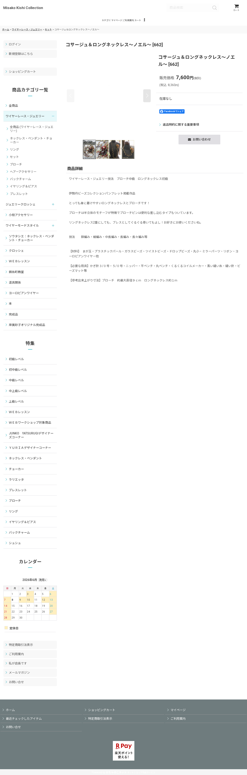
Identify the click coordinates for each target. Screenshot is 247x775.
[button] (170, 22)
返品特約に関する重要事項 (179, 128)
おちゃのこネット (116, 772)
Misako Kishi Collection (23, 8)
